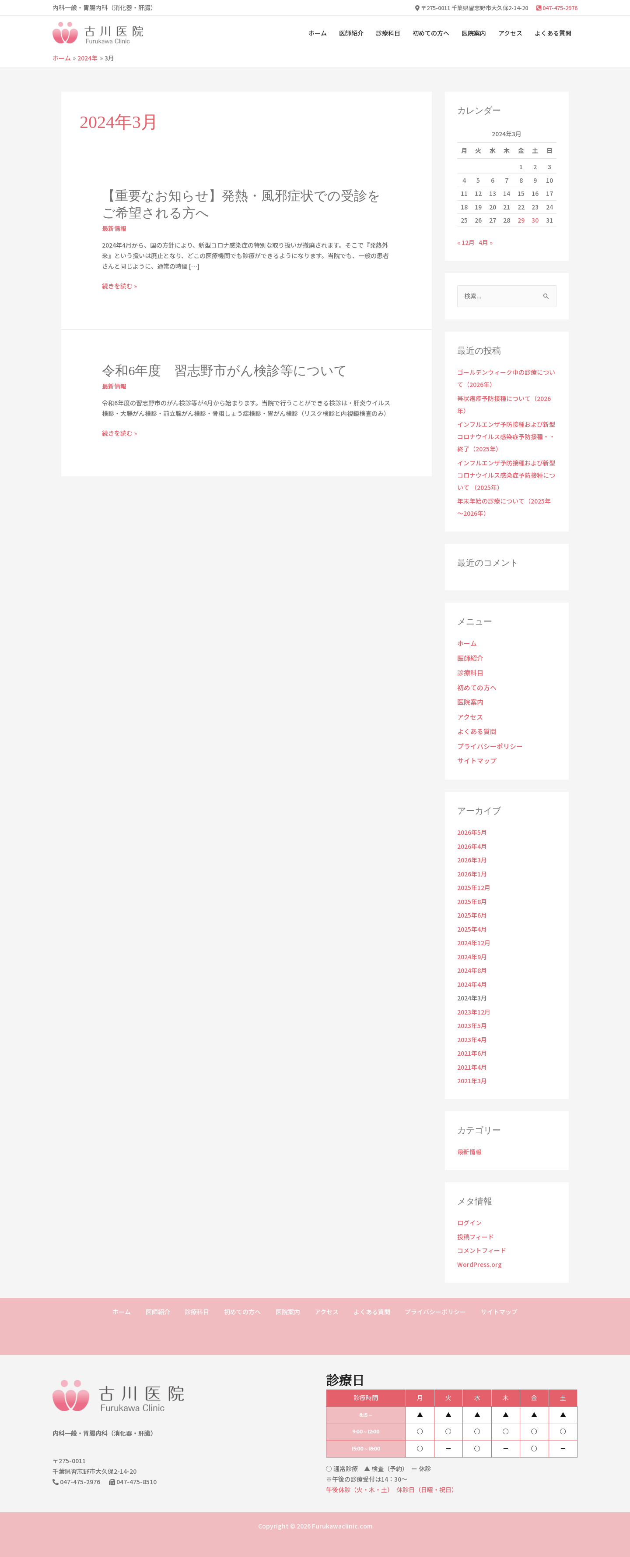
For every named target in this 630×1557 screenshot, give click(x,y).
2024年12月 (473, 934)
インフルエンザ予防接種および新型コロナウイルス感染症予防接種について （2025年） (506, 475)
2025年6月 (472, 907)
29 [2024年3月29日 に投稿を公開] (521, 220)
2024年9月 (472, 948)
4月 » (486, 242)
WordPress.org (479, 1256)
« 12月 (466, 242)
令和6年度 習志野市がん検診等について (224, 370)
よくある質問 (553, 32)
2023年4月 (472, 1031)
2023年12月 (473, 1004)
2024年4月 (472, 976)
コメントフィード (481, 1242)
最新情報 (114, 228)
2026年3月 (472, 852)
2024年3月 (472, 990)
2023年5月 (472, 1017)
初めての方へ (431, 32)
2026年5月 (472, 824)
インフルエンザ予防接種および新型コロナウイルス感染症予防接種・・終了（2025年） (506, 436)
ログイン (469, 1214)
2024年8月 (472, 962)
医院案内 (474, 32)
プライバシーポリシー (487, 739)
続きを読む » (119, 286)
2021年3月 (472, 1072)
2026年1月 (472, 866)
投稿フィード (475, 1228)
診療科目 (388, 32)
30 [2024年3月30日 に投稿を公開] (535, 220)
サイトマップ (475, 753)
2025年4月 (472, 921)
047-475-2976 (557, 8)
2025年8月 (472, 893)
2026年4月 (472, 838)
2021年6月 (472, 1045)
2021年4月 (472, 1059)
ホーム (317, 32)
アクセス (510, 32)
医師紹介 (351, 32)
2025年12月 (473, 879)
